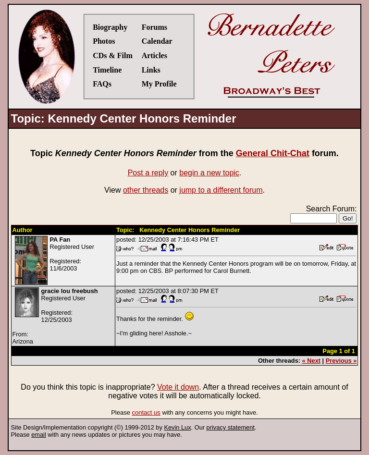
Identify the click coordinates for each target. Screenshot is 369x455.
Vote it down (178, 387)
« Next (311, 360)
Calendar (157, 41)
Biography (110, 27)
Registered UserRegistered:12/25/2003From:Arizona (55, 316)
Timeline (107, 70)
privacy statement (231, 427)
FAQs (102, 84)
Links (151, 70)
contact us (146, 412)
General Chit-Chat (272, 153)
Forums (154, 27)
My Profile (159, 84)
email (38, 434)
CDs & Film (113, 55)
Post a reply (148, 173)
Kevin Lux (177, 427)
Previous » (341, 360)
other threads (145, 190)
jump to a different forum (220, 190)
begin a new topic (209, 173)
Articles (154, 55)
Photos (104, 41)
